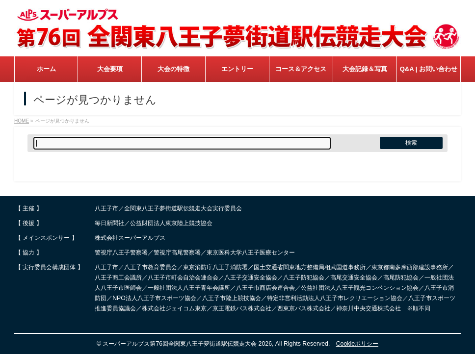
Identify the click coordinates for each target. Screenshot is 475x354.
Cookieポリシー (357, 343)
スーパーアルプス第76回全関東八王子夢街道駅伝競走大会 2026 (187, 343)
